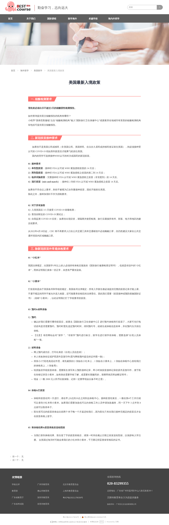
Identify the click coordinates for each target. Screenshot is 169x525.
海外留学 (24, 70)
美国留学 (38, 70)
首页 (13, 70)
